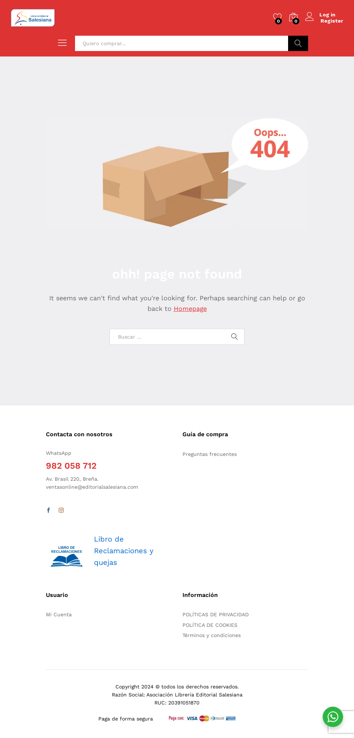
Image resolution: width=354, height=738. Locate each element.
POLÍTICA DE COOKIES (209, 625)
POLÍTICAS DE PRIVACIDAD (215, 614)
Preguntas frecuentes (209, 454)
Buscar (298, 43)
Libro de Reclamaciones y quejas (123, 551)
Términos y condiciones (211, 635)
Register (331, 21)
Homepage (190, 308)
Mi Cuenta (59, 614)
